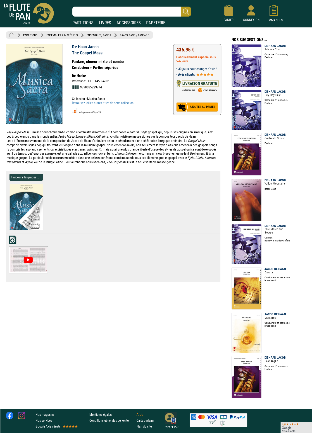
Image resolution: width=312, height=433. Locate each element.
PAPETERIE (155, 22)
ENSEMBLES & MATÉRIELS (62, 35)
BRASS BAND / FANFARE (134, 35)
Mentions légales (100, 414)
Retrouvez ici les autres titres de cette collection (102, 103)
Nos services (44, 420)
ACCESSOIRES (129, 22)
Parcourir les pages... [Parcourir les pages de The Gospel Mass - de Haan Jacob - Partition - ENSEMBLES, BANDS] (25, 177)
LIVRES (105, 22)
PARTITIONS (82, 22)
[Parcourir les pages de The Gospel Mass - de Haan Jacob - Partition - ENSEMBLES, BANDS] (45, 229)
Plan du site (144, 426)
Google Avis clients (56, 426)
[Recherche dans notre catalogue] (131, 12)
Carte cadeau (145, 420)
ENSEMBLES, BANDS (99, 35)
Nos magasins (45, 414)
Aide (139, 414)
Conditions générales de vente (111, 420)
